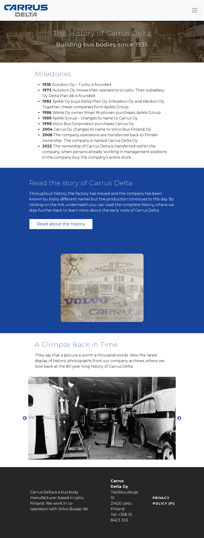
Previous (24, 418)
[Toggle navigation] (194, 10)
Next (179, 418)
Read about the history (61, 224)
